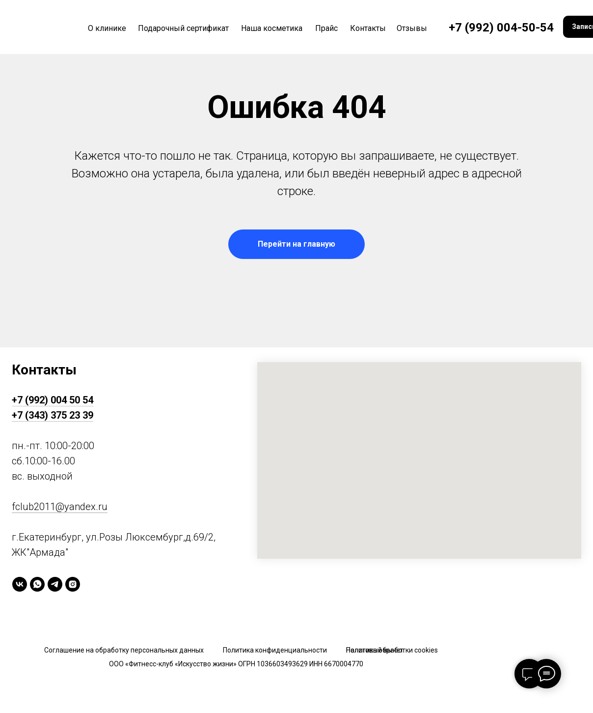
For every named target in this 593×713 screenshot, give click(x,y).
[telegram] (55, 584)
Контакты (368, 28)
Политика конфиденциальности (275, 650)
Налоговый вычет (375, 650)
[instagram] (72, 584)
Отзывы (412, 28)
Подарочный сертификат (183, 28)
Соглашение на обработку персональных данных (124, 650)
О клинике (107, 28)
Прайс (326, 28)
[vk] (19, 584)
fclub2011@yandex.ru (60, 507)
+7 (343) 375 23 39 (52, 415)
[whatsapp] (37, 584)
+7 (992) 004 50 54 (52, 400)
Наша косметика (271, 28)
